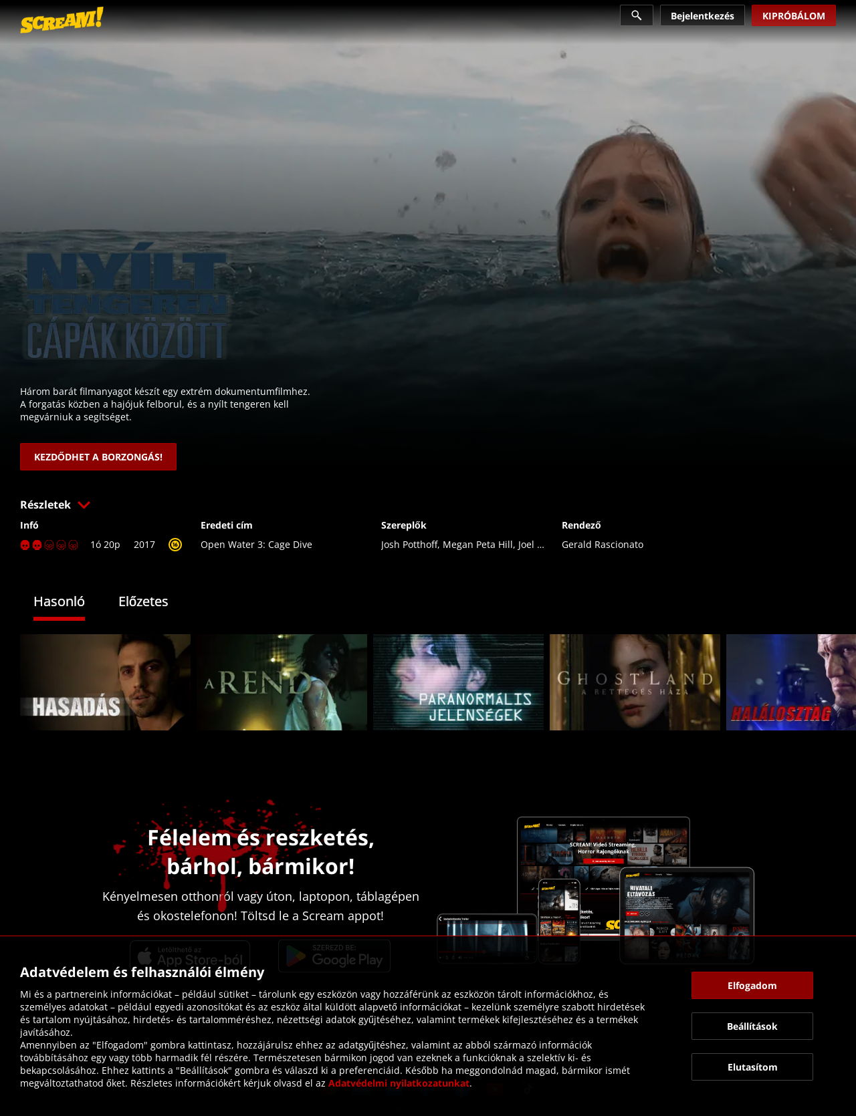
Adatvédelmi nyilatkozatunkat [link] (398, 1083)
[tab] (69, 603)
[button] (428, 504)
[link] (62, 20)
